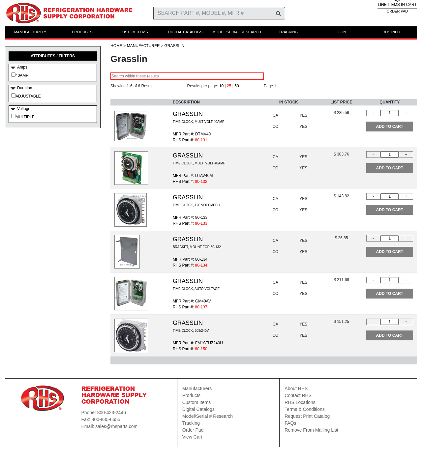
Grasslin (174, 45)
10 (221, 86)
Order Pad (193, 430)
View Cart (192, 437)
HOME (116, 45)
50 (236, 86)
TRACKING (288, 32)
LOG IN (340, 32)
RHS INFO (391, 32)
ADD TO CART (389, 126)
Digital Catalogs (198, 409)
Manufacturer (143, 45)
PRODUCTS (82, 32)
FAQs (290, 423)
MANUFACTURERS (30, 32)
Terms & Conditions (304, 409)
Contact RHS (298, 395)
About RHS (296, 388)
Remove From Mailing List (311, 430)
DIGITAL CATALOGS (185, 32)
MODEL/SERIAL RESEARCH (236, 32)
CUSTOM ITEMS (134, 32)
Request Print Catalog (307, 416)
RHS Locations (300, 402)
